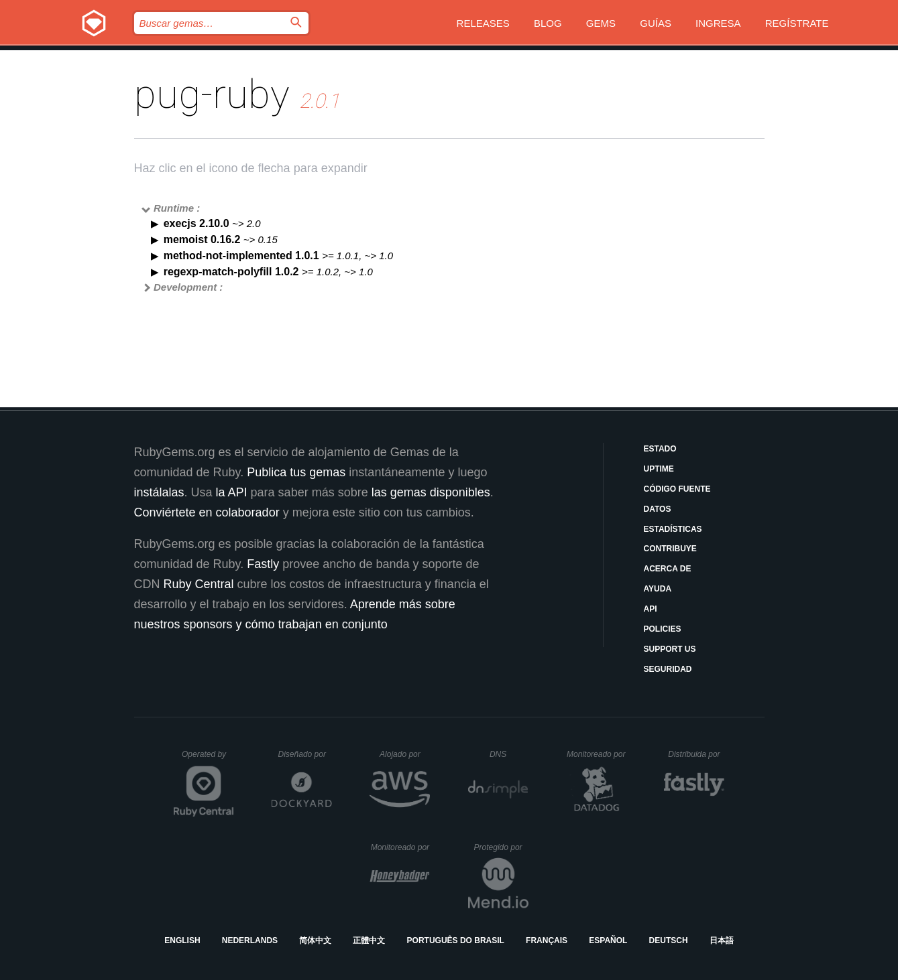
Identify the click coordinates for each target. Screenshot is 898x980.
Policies (662, 629)
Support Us (670, 649)
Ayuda (658, 588)
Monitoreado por (596, 754)
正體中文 (369, 940)
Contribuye (670, 548)
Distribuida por (696, 754)
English (182, 940)
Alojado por (405, 754)
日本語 (722, 940)
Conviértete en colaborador (207, 512)
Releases (483, 23)
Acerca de (667, 568)
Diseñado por (305, 754)
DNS (509, 754)
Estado (660, 448)
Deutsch (668, 940)
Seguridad (668, 669)
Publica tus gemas (296, 472)
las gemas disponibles (431, 492)
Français (546, 940)
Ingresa (718, 23)
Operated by (208, 759)
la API (231, 492)
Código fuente (677, 489)
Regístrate (797, 23)
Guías (655, 23)
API (650, 609)
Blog (548, 23)
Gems (601, 23)
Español (608, 940)
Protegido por (501, 847)
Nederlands (250, 940)
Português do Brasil (455, 940)
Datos (657, 509)
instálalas (159, 492)
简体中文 (315, 940)
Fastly (263, 564)
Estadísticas (673, 529)
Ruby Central (199, 584)
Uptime (659, 469)
